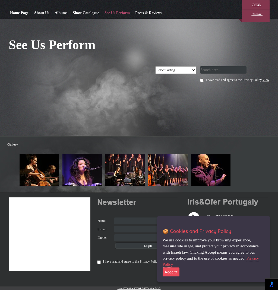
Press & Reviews (148, 13)
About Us (41, 13)
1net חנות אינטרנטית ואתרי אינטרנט (139, 288)
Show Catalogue (86, 13)
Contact (257, 14)
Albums (61, 13)
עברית (256, 5)
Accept (171, 272)
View (266, 80)
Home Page (19, 13)
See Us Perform (117, 13)
